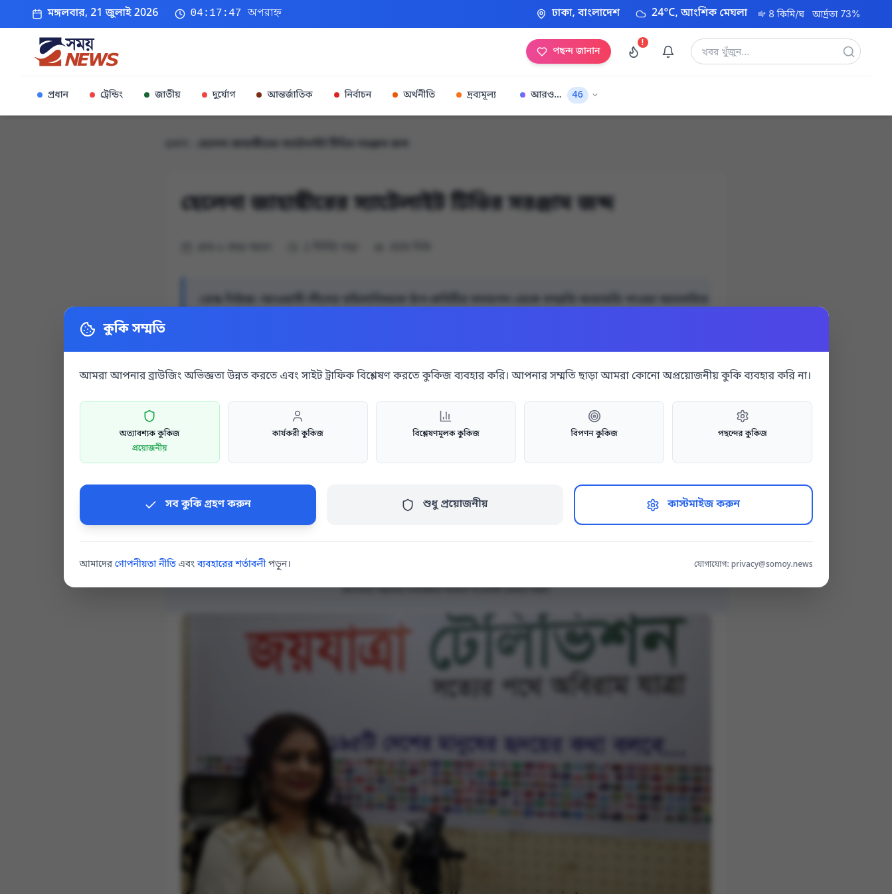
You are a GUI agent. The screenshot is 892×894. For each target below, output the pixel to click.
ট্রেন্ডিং (106, 95)
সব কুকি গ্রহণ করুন (197, 504)
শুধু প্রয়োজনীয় (444, 504)
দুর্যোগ (219, 95)
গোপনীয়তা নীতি (145, 564)
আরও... (559, 95)
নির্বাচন (353, 95)
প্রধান (53, 95)
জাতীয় (162, 95)
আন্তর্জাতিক (284, 95)
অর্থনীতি (414, 95)
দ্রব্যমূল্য (476, 95)
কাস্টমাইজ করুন (693, 504)
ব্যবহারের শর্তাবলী (231, 564)
